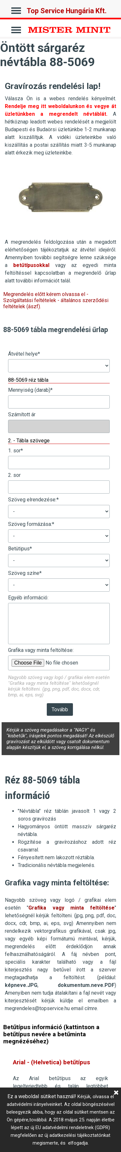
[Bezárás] (116, 1093)
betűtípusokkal (31, 265)
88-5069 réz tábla (28, 380)
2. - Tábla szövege (29, 441)
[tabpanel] (60, 117)
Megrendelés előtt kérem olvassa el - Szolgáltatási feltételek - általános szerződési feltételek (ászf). (55, 300)
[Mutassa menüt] (16, 9)
